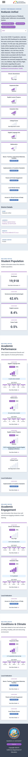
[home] (16, 2)
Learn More (14, 274)
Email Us (14, 744)
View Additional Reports (8, 26)
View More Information (14, 285)
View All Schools (20, 23)
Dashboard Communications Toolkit (12, 68)
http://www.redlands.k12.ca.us (10, 232)
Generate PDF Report (7, 23)
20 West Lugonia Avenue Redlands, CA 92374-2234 (9, 222)
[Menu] (3, 2)
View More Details (14, 390)
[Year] (14, 30)
